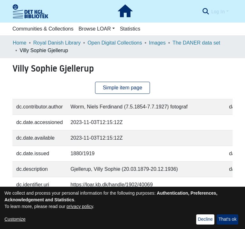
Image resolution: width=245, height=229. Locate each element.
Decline (205, 219)
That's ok (227, 219)
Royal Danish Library (57, 42)
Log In (218, 11)
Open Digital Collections (114, 42)
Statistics (130, 28)
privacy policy (80, 206)
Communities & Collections (42, 28)
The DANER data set (196, 42)
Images (157, 42)
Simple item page (122, 87)
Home (19, 42)
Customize (15, 219)
